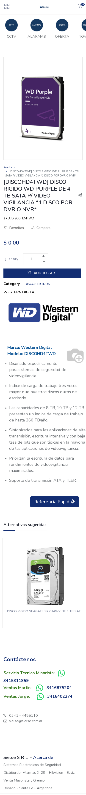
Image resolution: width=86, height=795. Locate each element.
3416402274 (59, 696)
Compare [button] (40, 228)
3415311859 (16, 680)
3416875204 (59, 687)
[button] (78, 196)
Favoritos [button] (14, 228)
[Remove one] (43, 262)
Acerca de (43, 757)
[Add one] (43, 256)
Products (9, 167)
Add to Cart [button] (42, 273)
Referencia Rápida (54, 502)
